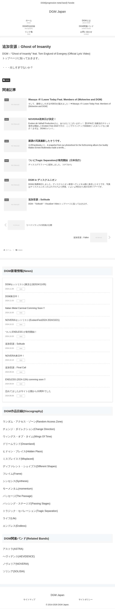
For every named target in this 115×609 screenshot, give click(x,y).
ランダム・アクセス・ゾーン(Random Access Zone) (33, 421)
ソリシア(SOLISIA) (14, 571)
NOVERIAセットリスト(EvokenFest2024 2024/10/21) (32, 320)
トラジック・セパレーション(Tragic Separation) (30, 511)
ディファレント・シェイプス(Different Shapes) (30, 466)
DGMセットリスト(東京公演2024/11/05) (25, 284)
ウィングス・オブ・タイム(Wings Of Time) (27, 436)
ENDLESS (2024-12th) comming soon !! (25, 380)
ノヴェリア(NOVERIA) (16, 564)
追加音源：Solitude (15, 344)
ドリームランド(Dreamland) (19, 444)
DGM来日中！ (12, 296)
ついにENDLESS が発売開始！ (21, 332)
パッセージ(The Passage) (17, 496)
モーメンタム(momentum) (18, 489)
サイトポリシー (86, 600)
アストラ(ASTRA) (13, 549)
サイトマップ (29, 600)
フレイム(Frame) (12, 474)
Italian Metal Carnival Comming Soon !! (25, 308)
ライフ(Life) (9, 518)
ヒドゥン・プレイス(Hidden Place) (23, 451)
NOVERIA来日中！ (15, 356)
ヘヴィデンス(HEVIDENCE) (19, 556)
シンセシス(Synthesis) (15, 481)
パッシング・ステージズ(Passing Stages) (26, 503)
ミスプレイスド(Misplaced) (18, 459)
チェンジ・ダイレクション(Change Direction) (29, 429)
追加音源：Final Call (15, 368)
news (6, 80)
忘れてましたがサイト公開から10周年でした (28, 391)
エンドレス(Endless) (14, 526)
